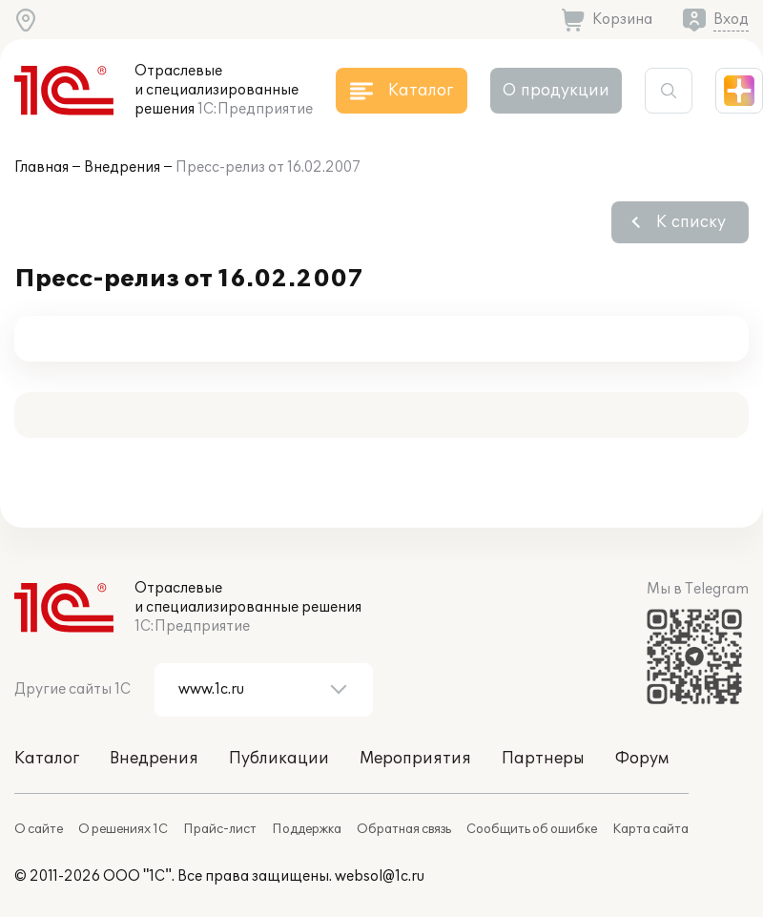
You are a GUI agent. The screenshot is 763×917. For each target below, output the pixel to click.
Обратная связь (404, 829)
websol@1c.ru (379, 876)
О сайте (38, 829)
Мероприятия (415, 758)
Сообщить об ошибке (531, 829)
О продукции (556, 90)
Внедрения (122, 167)
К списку (691, 222)
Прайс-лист (220, 829)
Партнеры (543, 758)
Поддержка (306, 829)
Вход (731, 19)
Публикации (279, 758)
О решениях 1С (123, 829)
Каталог (46, 758)
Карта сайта (650, 829)
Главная (41, 167)
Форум (642, 758)
